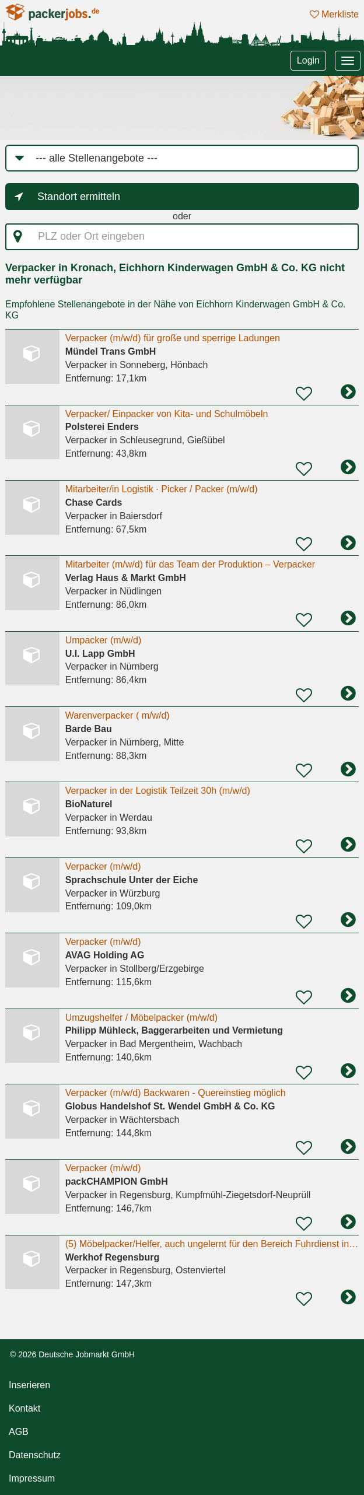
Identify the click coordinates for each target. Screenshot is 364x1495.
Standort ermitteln (78, 196)
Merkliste (334, 14)
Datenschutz (35, 1455)
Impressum (32, 1478)
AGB (19, 1432)
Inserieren (29, 1385)
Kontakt (24, 1408)
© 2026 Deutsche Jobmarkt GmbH (72, 1354)
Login (308, 60)
